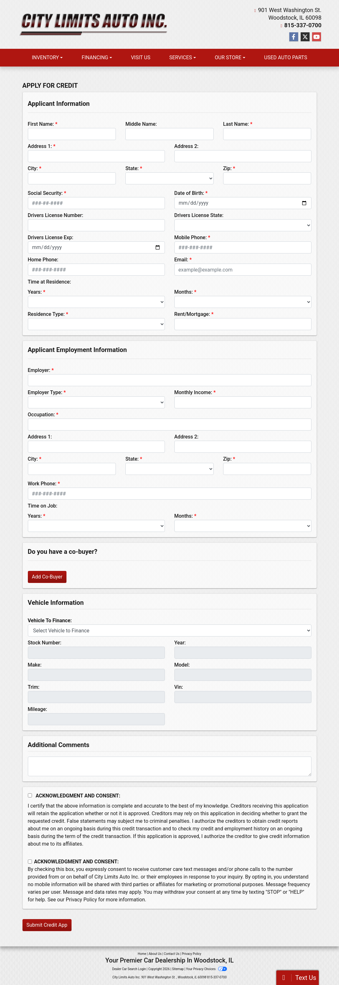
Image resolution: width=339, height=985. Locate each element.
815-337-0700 (302, 25)
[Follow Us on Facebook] (293, 37)
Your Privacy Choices (206, 969)
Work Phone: (42, 484)
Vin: (178, 687)
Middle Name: (141, 124)
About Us (155, 954)
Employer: (39, 370)
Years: (35, 292)
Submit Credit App (47, 925)
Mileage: (37, 709)
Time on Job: (42, 506)
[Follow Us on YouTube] (316, 37)
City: (33, 168)
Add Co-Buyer (47, 577)
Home (142, 954)
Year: (180, 643)
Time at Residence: (49, 282)
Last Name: (236, 124)
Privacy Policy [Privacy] (191, 954)
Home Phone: (43, 260)
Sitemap (178, 969)
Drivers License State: (199, 215)
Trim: (34, 687)
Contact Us (171, 954)
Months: (183, 292)
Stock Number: (44, 643)
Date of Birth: (189, 193)
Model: (182, 665)
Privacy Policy (81, 900)
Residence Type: (46, 314)
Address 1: (40, 146)
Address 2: (186, 146)
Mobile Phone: (190, 237)
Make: (35, 665)
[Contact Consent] (30, 862)
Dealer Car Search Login (129, 969)
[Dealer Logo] (94, 24)
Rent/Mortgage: (192, 314)
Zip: (227, 168)
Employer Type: (45, 392)
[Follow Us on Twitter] (305, 37)
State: (132, 168)
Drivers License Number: (55, 215)
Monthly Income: (193, 392)
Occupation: (41, 415)
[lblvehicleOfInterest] (169, 630)
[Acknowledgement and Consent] (30, 795)
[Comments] (169, 766)
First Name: (41, 124)
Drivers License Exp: (50, 237)
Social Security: (45, 193)
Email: (181, 260)
